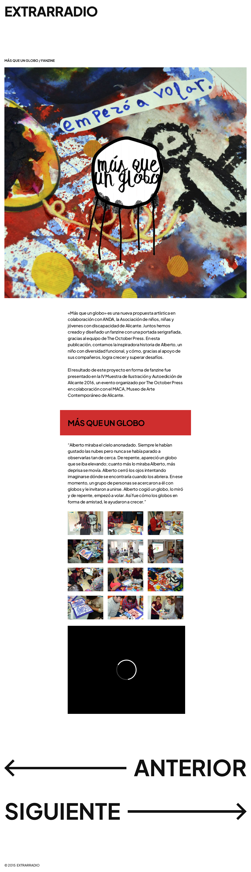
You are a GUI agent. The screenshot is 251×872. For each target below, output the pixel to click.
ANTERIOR (190, 767)
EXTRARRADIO (51, 11)
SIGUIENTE (62, 811)
